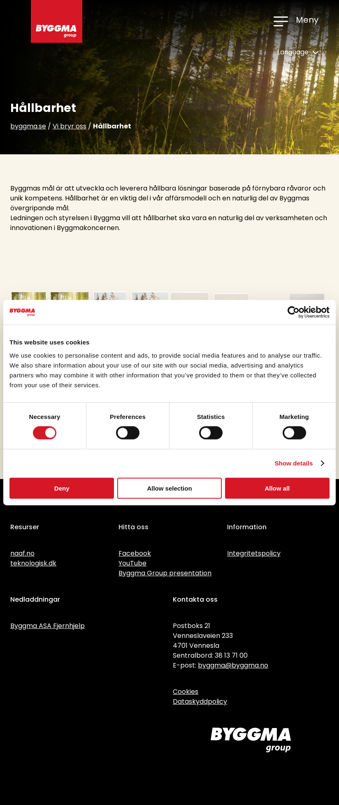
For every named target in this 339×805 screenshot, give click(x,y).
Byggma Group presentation (164, 573)
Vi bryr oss (69, 126)
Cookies (185, 691)
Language (297, 52)
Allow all (277, 487)
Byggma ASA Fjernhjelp (47, 626)
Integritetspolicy (254, 553)
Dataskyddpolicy (200, 701)
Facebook (134, 553)
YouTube (132, 563)
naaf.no (22, 553)
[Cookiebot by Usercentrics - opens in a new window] (294, 312)
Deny (62, 487)
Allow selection (169, 487)
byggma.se (28, 126)
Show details (294, 463)
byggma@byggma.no (233, 665)
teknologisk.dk (33, 563)
